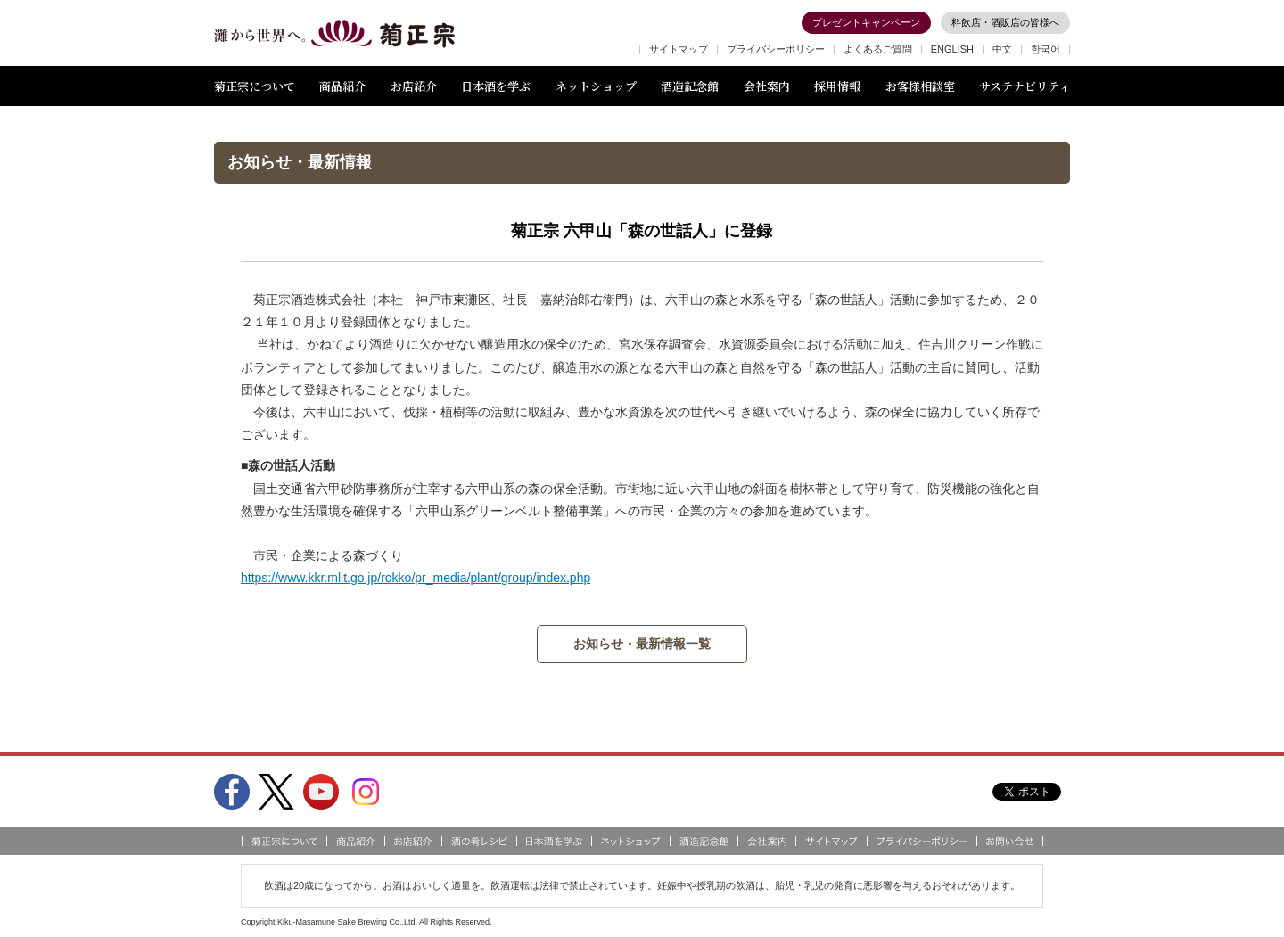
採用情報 (837, 86)
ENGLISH (952, 49)
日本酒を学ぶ (496, 86)
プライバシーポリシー (776, 49)
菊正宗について (254, 86)
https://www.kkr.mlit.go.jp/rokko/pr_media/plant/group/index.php (415, 578)
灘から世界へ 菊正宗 (334, 34)
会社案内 (767, 86)
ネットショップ (596, 86)
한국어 (1045, 49)
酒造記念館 (690, 86)
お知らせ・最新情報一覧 (642, 644)
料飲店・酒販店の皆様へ (1005, 22)
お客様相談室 (920, 86)
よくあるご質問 (878, 49)
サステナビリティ (1024, 86)
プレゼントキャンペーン (866, 22)
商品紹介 (342, 86)
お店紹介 (414, 86)
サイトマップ (678, 49)
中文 (1002, 49)
